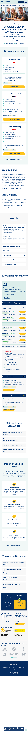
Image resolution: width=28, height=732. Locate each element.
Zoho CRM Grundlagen (10, 577)
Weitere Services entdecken (14, 545)
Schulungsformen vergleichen (14, 159)
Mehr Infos (6, 297)
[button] (14, 433)
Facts (14, 669)
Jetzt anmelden (20, 623)
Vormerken (22, 314)
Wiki (24, 667)
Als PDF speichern (19, 43)
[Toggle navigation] (26, 2)
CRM (19, 5)
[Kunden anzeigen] (26, 644)
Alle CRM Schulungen (14, 23)
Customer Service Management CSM (13, 570)
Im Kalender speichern (19, 303)
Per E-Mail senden (8, 43)
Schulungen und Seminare (9, 5)
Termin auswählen (14, 86)
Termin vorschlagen (20, 346)
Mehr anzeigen (7, 241)
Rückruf (21, 2)
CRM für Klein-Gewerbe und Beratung (11, 585)
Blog (20, 667)
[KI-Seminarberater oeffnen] (10, 729)
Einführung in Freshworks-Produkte (14, 563)
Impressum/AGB (6, 667)
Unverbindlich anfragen (14, 119)
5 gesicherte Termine (10, 67)
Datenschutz (15, 667)
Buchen (22, 311)
